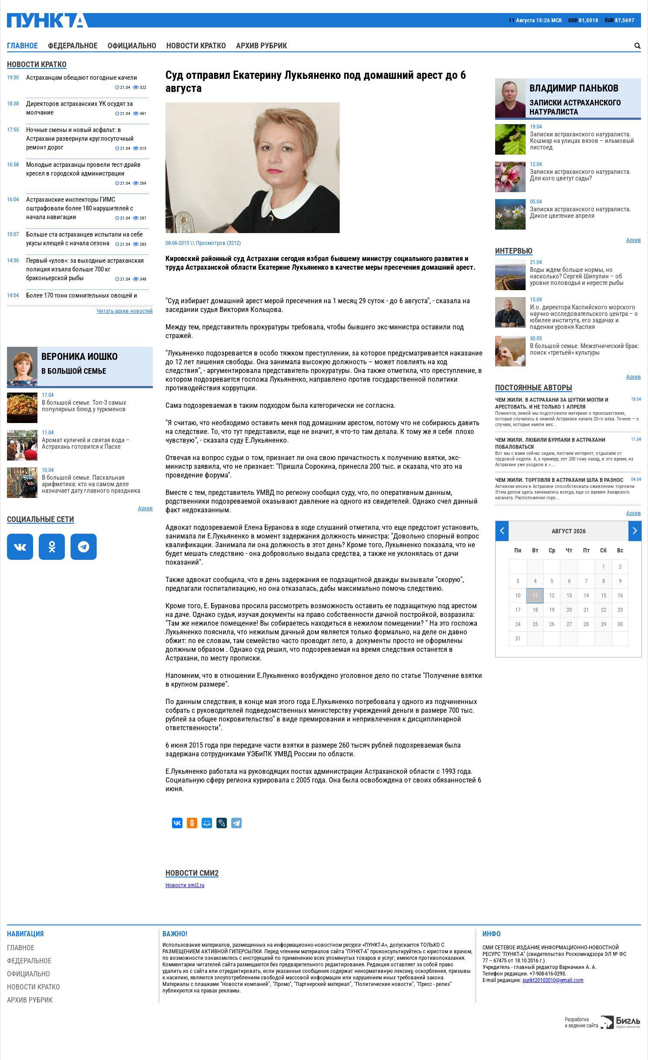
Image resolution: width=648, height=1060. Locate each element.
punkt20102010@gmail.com (553, 980)
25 (535, 624)
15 (603, 595)
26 (551, 624)
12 (551, 595)
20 (569, 609)
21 (586, 609)
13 (569, 595)
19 (551, 609)
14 (586, 595)
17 (517, 609)
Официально (132, 45)
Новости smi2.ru (184, 885)
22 (603, 609)
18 (535, 609)
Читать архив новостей (125, 311)
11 (535, 595)
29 (603, 624)
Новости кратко (196, 45)
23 (620, 609)
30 (620, 624)
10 (517, 595)
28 (586, 624)
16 (620, 595)
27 (569, 624)
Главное (22, 45)
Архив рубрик (261, 45)
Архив (145, 508)
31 (517, 638)
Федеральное (73, 45)
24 (517, 624)
